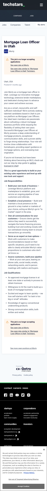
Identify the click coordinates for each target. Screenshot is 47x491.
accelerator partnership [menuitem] (31, 413)
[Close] (44, 451)
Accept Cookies (23, 488)
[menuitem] (41, 5)
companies (15, 25)
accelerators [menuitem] (8, 413)
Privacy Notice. (29, 474)
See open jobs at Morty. (20, 65)
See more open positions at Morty (23, 348)
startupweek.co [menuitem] (9, 435)
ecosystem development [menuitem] (12, 429)
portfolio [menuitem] (6, 415)
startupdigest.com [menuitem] (10, 439)
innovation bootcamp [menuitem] (30, 418)
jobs (4, 25)
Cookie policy (28, 375)
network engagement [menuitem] (31, 415)
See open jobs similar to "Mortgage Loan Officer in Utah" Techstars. (24, 70)
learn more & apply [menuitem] (10, 418)
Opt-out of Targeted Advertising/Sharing (23, 481)
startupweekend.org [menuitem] (10, 432)
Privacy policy (17, 375)
